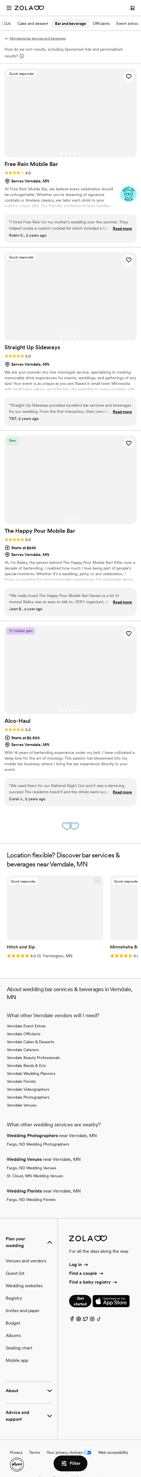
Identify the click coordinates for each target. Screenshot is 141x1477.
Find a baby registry (93, 1282)
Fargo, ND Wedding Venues (31, 1168)
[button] (129, 76)
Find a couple (86, 1273)
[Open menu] (9, 8)
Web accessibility (113, 1452)
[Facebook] (72, 1320)
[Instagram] (92, 1320)
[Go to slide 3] (70, 153)
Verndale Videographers (28, 1089)
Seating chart (19, 1348)
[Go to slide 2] (66, 153)
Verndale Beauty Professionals (33, 1057)
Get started (80, 1301)
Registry (14, 1298)
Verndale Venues (21, 1105)
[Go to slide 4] (75, 153)
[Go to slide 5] (79, 153)
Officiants (101, 23)
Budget (13, 1323)
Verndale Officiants (23, 1034)
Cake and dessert (32, 23)
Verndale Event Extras (26, 1026)
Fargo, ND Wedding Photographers (38, 1144)
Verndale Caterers (23, 1049)
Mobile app (17, 1360)
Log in (79, 1264)
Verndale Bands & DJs (26, 1065)
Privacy (16, 1452)
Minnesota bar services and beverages (35, 38)
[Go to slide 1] (61, 153)
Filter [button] (70, 1463)
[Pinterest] (78, 1320)
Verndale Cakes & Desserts (30, 1042)
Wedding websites (24, 1285)
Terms (34, 1452)
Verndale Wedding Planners (31, 1073)
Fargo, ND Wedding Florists (31, 1199)
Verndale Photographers (28, 1097)
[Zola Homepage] (29, 8)
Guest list (15, 1273)
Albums (13, 1335)
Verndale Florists (21, 1081)
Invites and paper (23, 1310)
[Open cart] (132, 8)
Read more (122, 228)
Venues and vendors (26, 1260)
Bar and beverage (70, 23)
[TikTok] (99, 1320)
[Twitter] (85, 1320)
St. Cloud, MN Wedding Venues (35, 1176)
